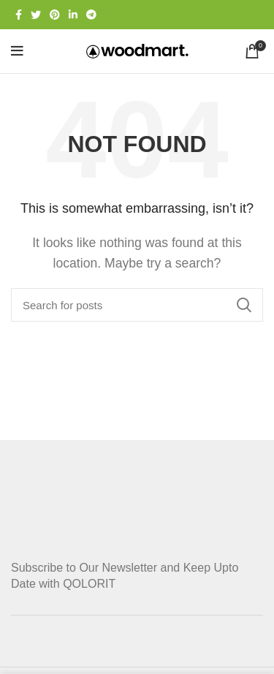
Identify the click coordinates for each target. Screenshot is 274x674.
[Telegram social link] (91, 14)
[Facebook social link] (18, 14)
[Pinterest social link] (54, 14)
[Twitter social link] (35, 14)
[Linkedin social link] (73, 14)
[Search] (137, 305)
